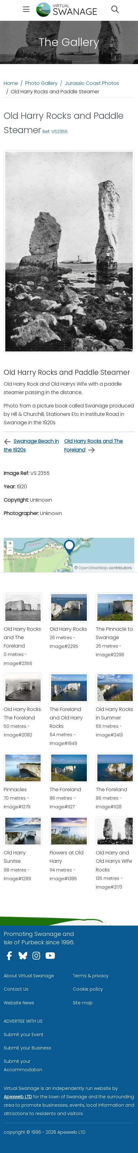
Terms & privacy (91, 976)
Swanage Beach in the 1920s (31, 445)
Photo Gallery (41, 83)
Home (11, 83)
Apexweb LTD (18, 1097)
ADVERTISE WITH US (23, 1021)
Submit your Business (27, 1048)
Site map (83, 1003)
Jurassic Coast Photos (92, 83)
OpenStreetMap (93, 567)
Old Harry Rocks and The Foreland (93, 446)
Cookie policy (88, 989)
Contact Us (16, 989)
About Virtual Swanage (29, 976)
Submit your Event (23, 1034)
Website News (19, 1003)
